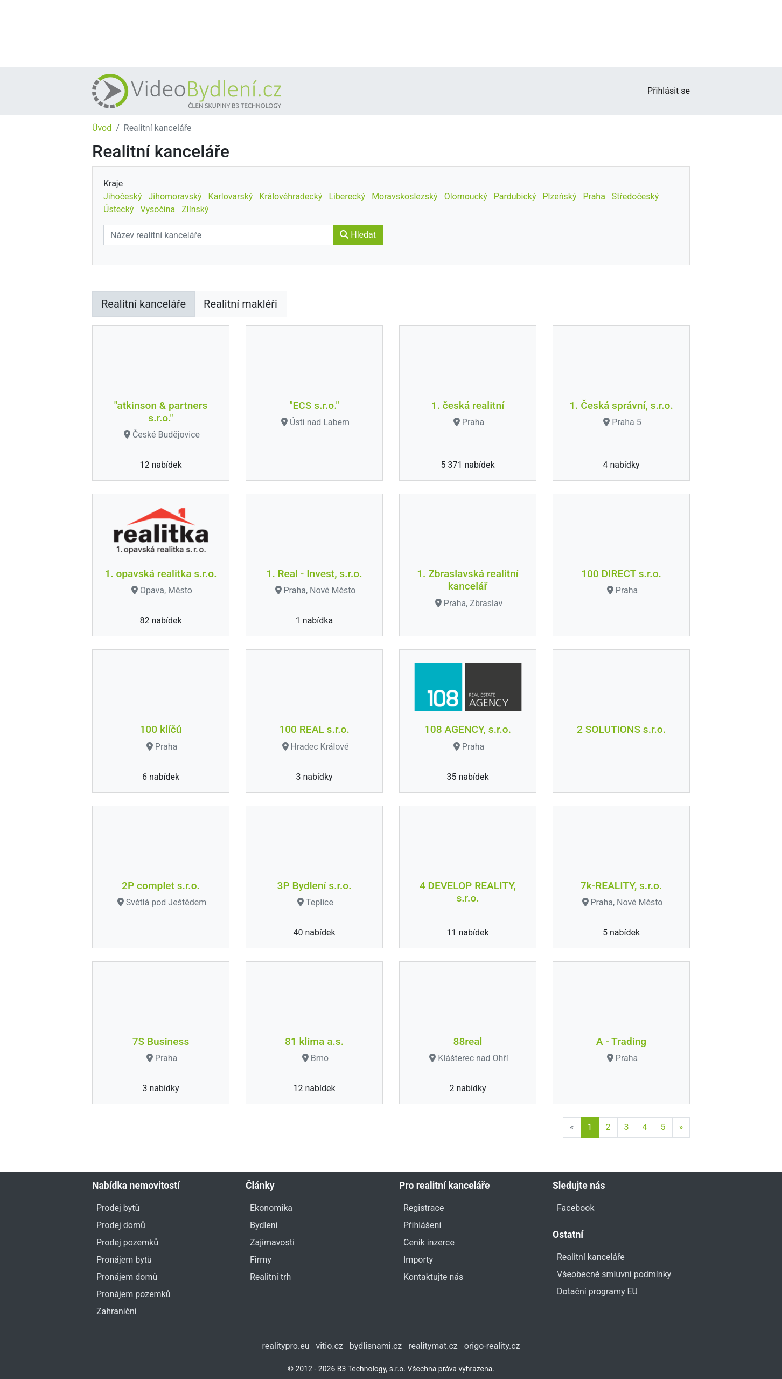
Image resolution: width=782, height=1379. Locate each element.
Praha (594, 196)
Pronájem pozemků (133, 1294)
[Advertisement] (391, 32)
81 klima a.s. (314, 1041)
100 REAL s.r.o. (314, 729)
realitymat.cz (433, 1346)
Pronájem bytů (124, 1260)
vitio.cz (329, 1346)
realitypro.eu (286, 1346)
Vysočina (157, 209)
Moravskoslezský (405, 196)
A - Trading (621, 1041)
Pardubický (515, 196)
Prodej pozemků (127, 1242)
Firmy (260, 1260)
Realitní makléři (240, 303)
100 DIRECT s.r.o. (621, 573)
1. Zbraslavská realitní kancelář (468, 579)
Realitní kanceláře (143, 303)
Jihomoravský (174, 196)
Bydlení (264, 1225)
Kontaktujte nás (433, 1277)
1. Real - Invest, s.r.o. (314, 573)
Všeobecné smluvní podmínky (614, 1274)
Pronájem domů (126, 1277)
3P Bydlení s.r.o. (314, 885)
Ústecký (118, 209)
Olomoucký (465, 196)
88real (468, 1041)
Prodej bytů (117, 1208)
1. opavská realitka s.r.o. (160, 573)
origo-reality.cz (492, 1346)
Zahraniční (116, 1311)
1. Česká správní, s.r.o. (621, 405)
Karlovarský (230, 196)
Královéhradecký (290, 196)
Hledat (358, 235)
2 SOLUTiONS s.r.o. (621, 729)
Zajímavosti (272, 1242)
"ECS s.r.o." (314, 405)
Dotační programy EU (597, 1291)
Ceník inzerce (429, 1242)
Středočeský (635, 196)
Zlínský (194, 209)
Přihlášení (422, 1225)
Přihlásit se (668, 91)
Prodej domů (120, 1225)
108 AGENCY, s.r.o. (467, 729)
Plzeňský (559, 196)
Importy (418, 1260)
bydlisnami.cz (376, 1346)
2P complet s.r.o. (161, 885)
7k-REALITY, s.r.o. (621, 885)
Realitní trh (270, 1277)
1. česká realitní (467, 405)
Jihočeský (122, 196)
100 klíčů (160, 729)
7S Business (161, 1041)
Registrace (423, 1208)
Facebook (575, 1208)
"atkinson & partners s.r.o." (161, 411)
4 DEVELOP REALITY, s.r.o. (468, 891)
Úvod (101, 128)
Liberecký (347, 196)
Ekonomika (271, 1208)
